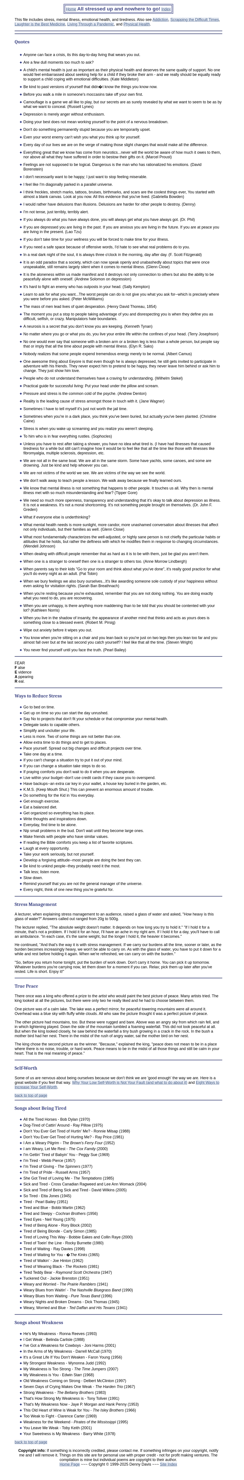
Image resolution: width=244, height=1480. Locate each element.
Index (166, 9)
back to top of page (31, 1095)
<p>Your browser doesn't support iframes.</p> (118, 1460)
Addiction (160, 19)
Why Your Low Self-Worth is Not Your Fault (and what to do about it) (129, 1082)
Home (71, 9)
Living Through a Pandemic (90, 24)
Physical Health (137, 24)
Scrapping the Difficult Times (194, 19)
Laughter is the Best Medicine (40, 24)
